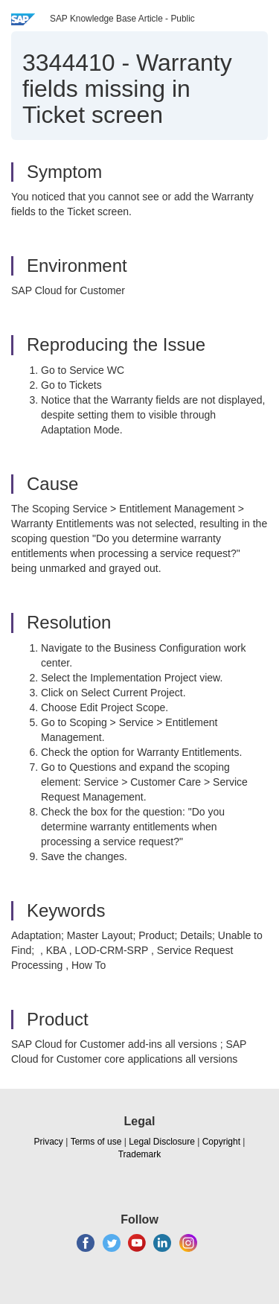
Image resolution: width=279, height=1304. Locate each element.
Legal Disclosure (162, 1141)
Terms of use (96, 1141)
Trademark (139, 1154)
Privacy (48, 1141)
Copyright (221, 1141)
